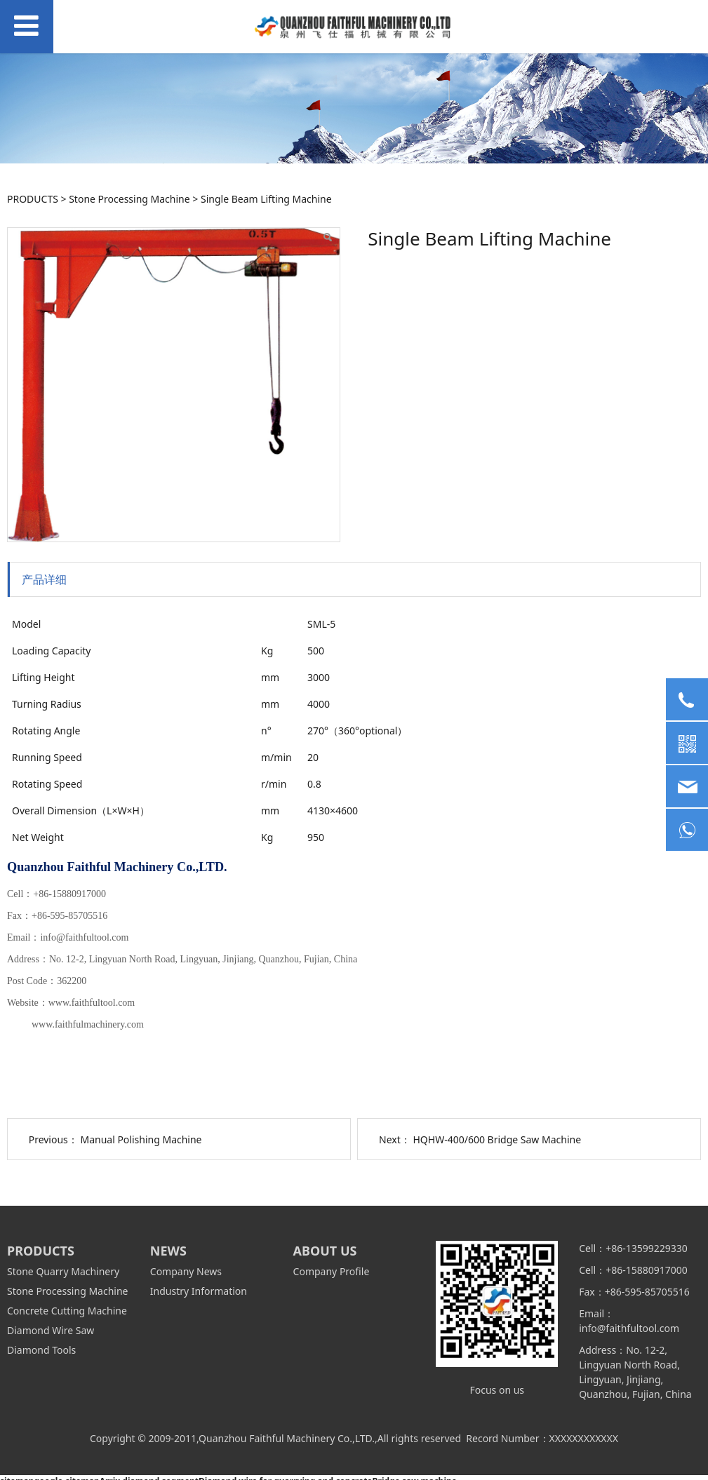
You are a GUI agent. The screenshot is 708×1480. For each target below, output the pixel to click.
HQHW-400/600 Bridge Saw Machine (497, 1139)
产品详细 (44, 579)
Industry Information (198, 1291)
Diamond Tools (41, 1350)
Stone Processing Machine (129, 199)
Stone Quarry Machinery (63, 1271)
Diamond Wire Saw (50, 1330)
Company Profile (331, 1271)
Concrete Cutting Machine (67, 1310)
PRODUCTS (32, 199)
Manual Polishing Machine (140, 1139)
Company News (186, 1271)
